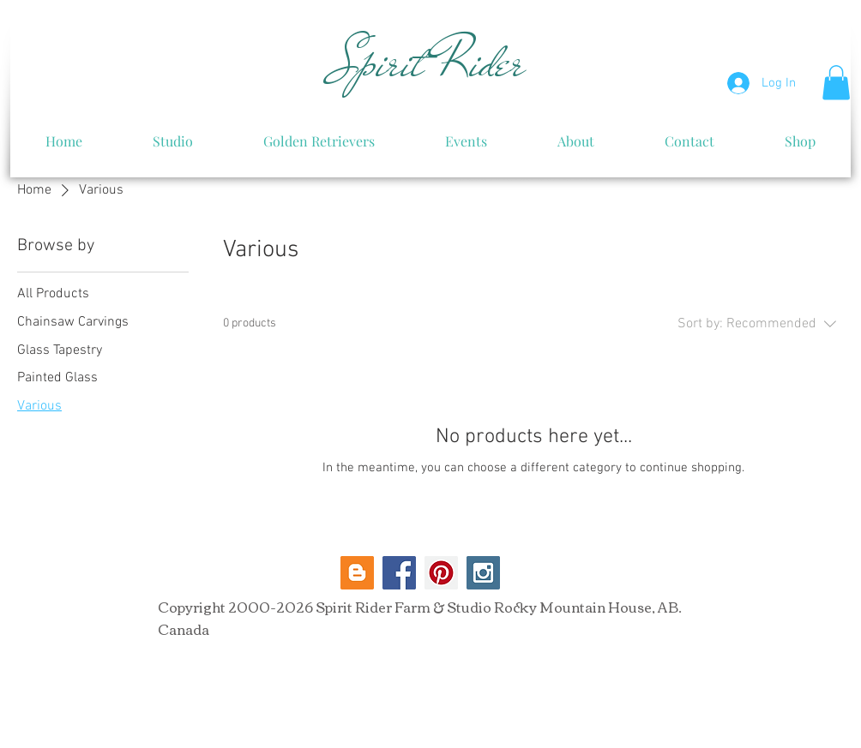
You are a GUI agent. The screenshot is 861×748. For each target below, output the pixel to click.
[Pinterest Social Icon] (441, 572)
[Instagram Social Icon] (483, 572)
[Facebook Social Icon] (399, 572)
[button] (836, 82)
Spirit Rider (428, 62)
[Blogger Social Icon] (357, 572)
